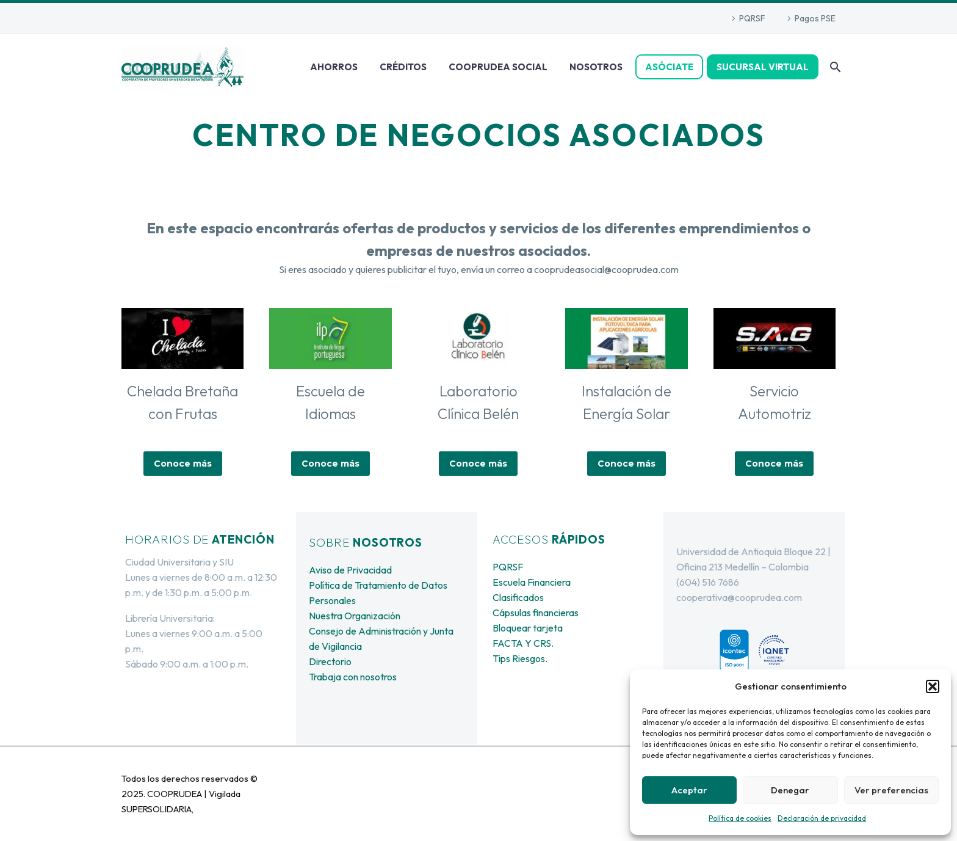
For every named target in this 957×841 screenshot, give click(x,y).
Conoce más (183, 463)
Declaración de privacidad (822, 818)
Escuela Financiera (532, 582)
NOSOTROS (596, 67)
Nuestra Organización (354, 616)
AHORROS (334, 67)
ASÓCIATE (669, 67)
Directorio (330, 661)
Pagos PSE (815, 18)
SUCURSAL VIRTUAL (763, 67)
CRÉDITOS (403, 67)
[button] (932, 686)
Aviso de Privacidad (350, 570)
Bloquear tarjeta (528, 628)
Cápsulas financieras (536, 612)
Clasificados (518, 597)
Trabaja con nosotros (353, 677)
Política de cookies (740, 818)
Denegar (790, 790)
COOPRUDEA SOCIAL (498, 67)
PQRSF (752, 18)
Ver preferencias (891, 790)
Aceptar (689, 790)
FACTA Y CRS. (523, 643)
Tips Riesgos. (520, 658)
